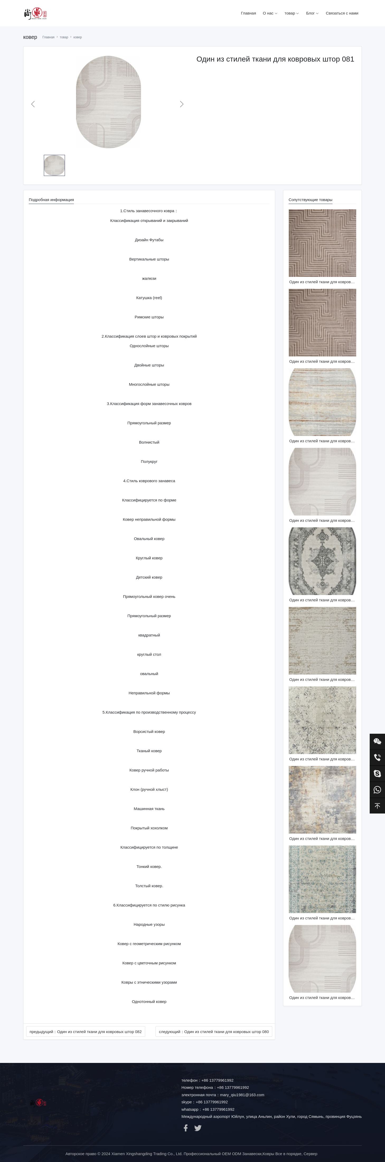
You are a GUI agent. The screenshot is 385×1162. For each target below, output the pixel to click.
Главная (248, 13)
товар (292, 13)
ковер (77, 37)
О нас (270, 13)
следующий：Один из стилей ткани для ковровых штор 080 (214, 1031)
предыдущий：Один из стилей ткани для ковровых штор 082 (86, 1031)
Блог (312, 13)
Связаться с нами (342, 13)
